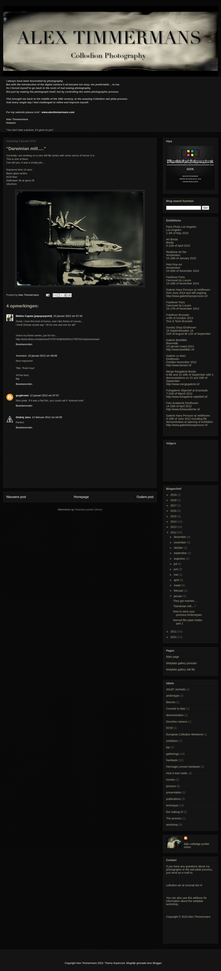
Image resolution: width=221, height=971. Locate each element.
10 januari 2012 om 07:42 (67, 315)
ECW (169, 727)
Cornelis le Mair (175, 708)
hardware (172, 760)
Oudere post (145, 497)
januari (178, 596)
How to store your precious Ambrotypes (187, 613)
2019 (173, 494)
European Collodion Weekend (184, 734)
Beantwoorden (24, 344)
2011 (173, 631)
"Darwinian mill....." (184, 606)
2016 (173, 510)
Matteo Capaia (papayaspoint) (34, 315)
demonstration (175, 715)
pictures (171, 786)
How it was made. (177, 773)
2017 (173, 505)
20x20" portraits (175, 689)
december (180, 537)
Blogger (157, 963)
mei (176, 574)
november (180, 542)
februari (179, 590)
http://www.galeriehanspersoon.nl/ (187, 296)
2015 (173, 516)
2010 (173, 637)
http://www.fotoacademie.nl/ (183, 409)
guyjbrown (22, 395)
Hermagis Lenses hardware (183, 766)
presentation (173, 792)
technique (172, 805)
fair (168, 747)
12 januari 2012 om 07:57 (44, 395)
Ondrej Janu (23, 417)
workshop (172, 824)
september (180, 553)
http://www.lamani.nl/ (178, 365)
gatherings (172, 753)
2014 (173, 521)
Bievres (170, 702)
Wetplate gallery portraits (181, 663)
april (177, 580)
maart (178, 585)
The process (173, 818)
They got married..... (185, 600)
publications (173, 798)
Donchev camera (176, 721)
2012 (173, 532)
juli (176, 563)
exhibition (172, 740)
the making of (174, 811)
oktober (179, 547)
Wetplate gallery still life (180, 669)
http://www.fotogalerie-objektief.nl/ (186, 396)
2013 (173, 526)
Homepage (81, 497)
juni (176, 569)
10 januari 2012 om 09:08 (42, 355)
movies (170, 779)
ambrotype (172, 695)
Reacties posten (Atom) (88, 509)
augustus (180, 558)
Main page (172, 656)
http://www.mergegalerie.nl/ (182, 384)
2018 (173, 500)
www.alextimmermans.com (58, 112)
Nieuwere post (16, 497)
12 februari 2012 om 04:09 (47, 417)
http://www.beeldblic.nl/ (180, 349)
